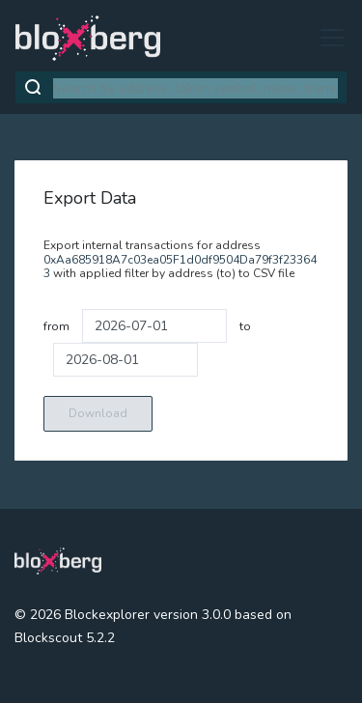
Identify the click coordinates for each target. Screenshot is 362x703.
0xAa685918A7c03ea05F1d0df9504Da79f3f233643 (180, 266)
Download (98, 413)
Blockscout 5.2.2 (64, 638)
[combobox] (195, 88)
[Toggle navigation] (326, 37)
